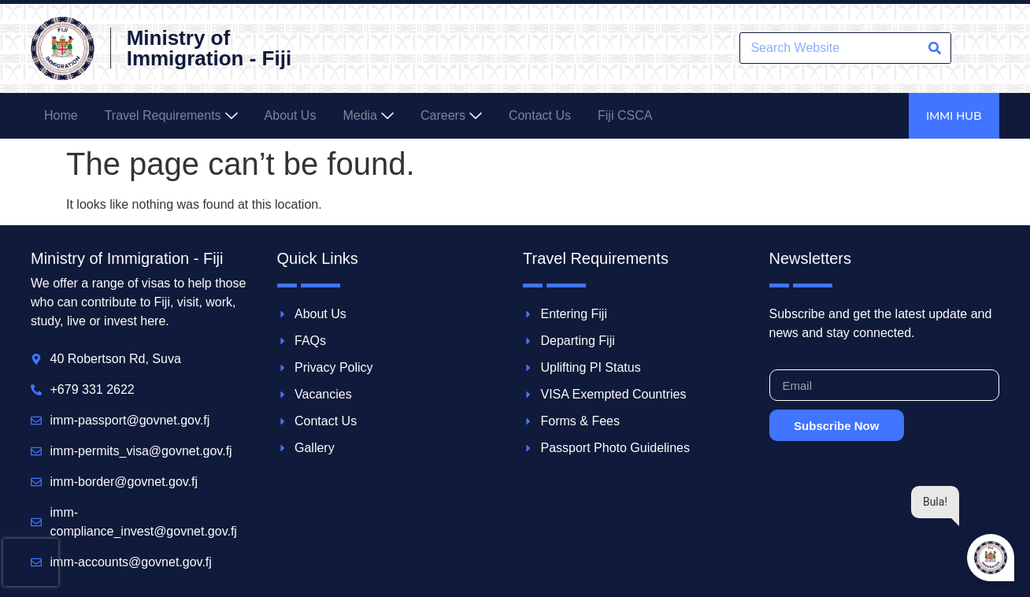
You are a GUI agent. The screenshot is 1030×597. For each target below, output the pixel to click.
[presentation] (30, 562)
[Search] (934, 48)
